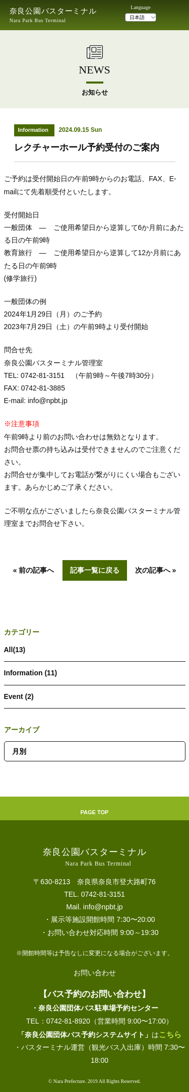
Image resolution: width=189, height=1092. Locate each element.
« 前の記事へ (33, 570)
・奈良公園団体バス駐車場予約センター (94, 1008)
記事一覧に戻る (94, 570)
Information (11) (30, 673)
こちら (170, 1034)
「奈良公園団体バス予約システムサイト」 (85, 1035)
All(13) (15, 650)
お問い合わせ (95, 973)
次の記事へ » (155, 570)
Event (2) (19, 696)
